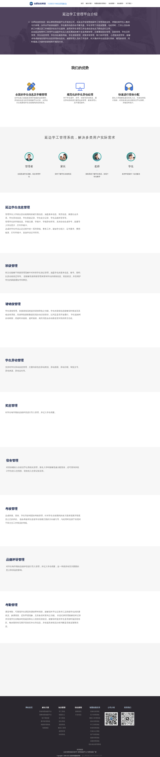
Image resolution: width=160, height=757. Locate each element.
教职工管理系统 (94, 718)
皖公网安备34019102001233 (92, 755)
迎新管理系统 (94, 738)
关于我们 (128, 3)
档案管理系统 (45, 724)
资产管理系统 (94, 734)
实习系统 (62, 718)
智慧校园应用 (95, 707)
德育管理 (62, 731)
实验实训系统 (94, 711)
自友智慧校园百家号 (70, 752)
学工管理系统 (94, 724)
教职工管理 (62, 728)
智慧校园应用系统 (100, 3)
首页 (82, 3)
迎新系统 (62, 724)
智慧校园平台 (82, 752)
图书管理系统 (45, 721)
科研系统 (62, 734)
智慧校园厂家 (92, 752)
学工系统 (62, 711)
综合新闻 (120, 3)
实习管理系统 (94, 715)
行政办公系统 (94, 731)
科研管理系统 (94, 728)
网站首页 (29, 707)
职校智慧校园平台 (45, 711)
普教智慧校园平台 (45, 715)
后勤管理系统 (94, 741)
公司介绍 (111, 707)
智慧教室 (45, 728)
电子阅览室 (45, 718)
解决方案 (89, 3)
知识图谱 (111, 3)
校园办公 (62, 715)
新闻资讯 (78, 711)
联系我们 (127, 707)
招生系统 (62, 721)
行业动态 (78, 715)
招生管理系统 (94, 721)
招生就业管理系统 (95, 744)
